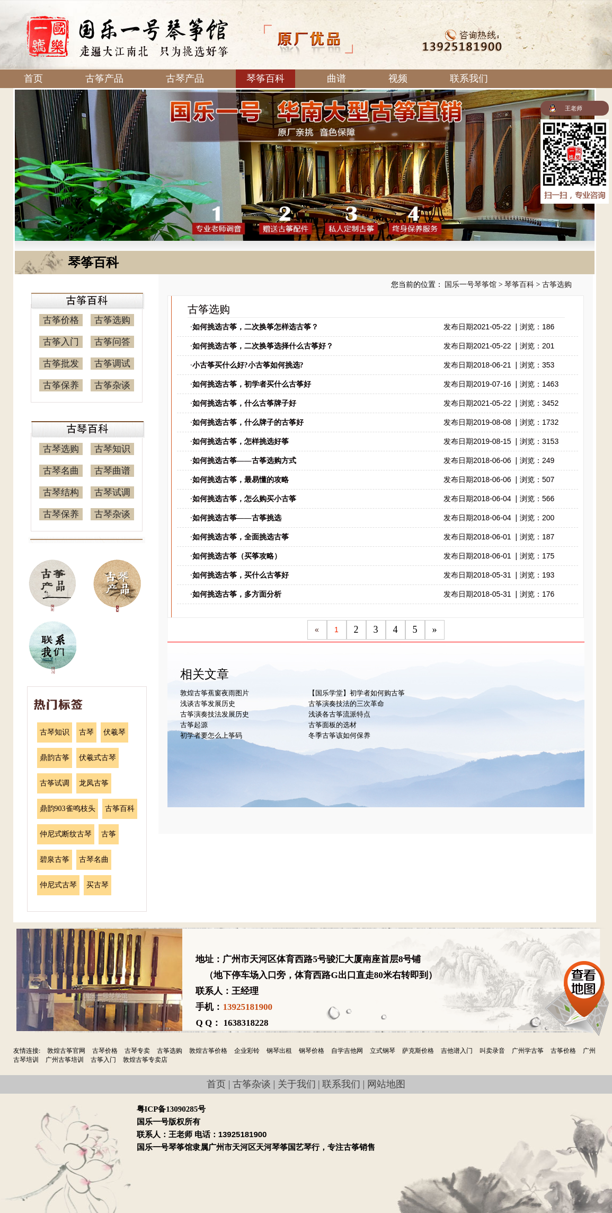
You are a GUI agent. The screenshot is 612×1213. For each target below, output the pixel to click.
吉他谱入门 (457, 1050)
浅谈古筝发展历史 (207, 704)
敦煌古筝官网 (66, 1050)
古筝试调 (54, 783)
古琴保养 (61, 514)
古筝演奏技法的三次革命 (346, 704)
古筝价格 (61, 320)
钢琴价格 (311, 1050)
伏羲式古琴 (97, 758)
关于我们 (297, 1084)
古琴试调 (112, 492)
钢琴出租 (279, 1050)
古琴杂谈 (112, 514)
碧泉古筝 (54, 859)
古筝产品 (104, 78)
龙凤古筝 (94, 783)
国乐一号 (127, 36)
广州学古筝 (528, 1050)
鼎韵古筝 (54, 758)
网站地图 (386, 1084)
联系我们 (469, 78)
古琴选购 (61, 449)
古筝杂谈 (112, 385)
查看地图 (584, 986)
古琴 (86, 732)
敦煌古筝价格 (208, 1050)
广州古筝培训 (65, 1059)
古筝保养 (61, 385)
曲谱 (336, 78)
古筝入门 (61, 342)
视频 (397, 78)
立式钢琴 (382, 1050)
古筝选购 (112, 320)
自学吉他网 (347, 1050)
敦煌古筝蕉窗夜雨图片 (214, 693)
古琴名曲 (61, 471)
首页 (33, 78)
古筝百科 (120, 809)
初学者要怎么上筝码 (211, 735)
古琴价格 (105, 1050)
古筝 (108, 834)
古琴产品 (185, 78)
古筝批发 (61, 364)
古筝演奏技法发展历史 (214, 714)
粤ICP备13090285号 (171, 1109)
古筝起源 (194, 725)
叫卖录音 (492, 1050)
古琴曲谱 (112, 471)
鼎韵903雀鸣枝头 (67, 809)
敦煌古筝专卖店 (145, 1059)
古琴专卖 (137, 1050)
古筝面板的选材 (332, 725)
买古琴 (97, 885)
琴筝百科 (265, 78)
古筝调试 (112, 364)
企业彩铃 (247, 1050)
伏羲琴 (114, 732)
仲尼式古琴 (58, 885)
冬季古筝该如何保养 (339, 735)
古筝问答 (112, 342)
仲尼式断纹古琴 (66, 834)
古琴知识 (112, 449)
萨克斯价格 (418, 1050)
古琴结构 (61, 492)
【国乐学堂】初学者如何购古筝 (356, 693)
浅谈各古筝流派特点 (339, 714)
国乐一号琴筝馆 (470, 285)
